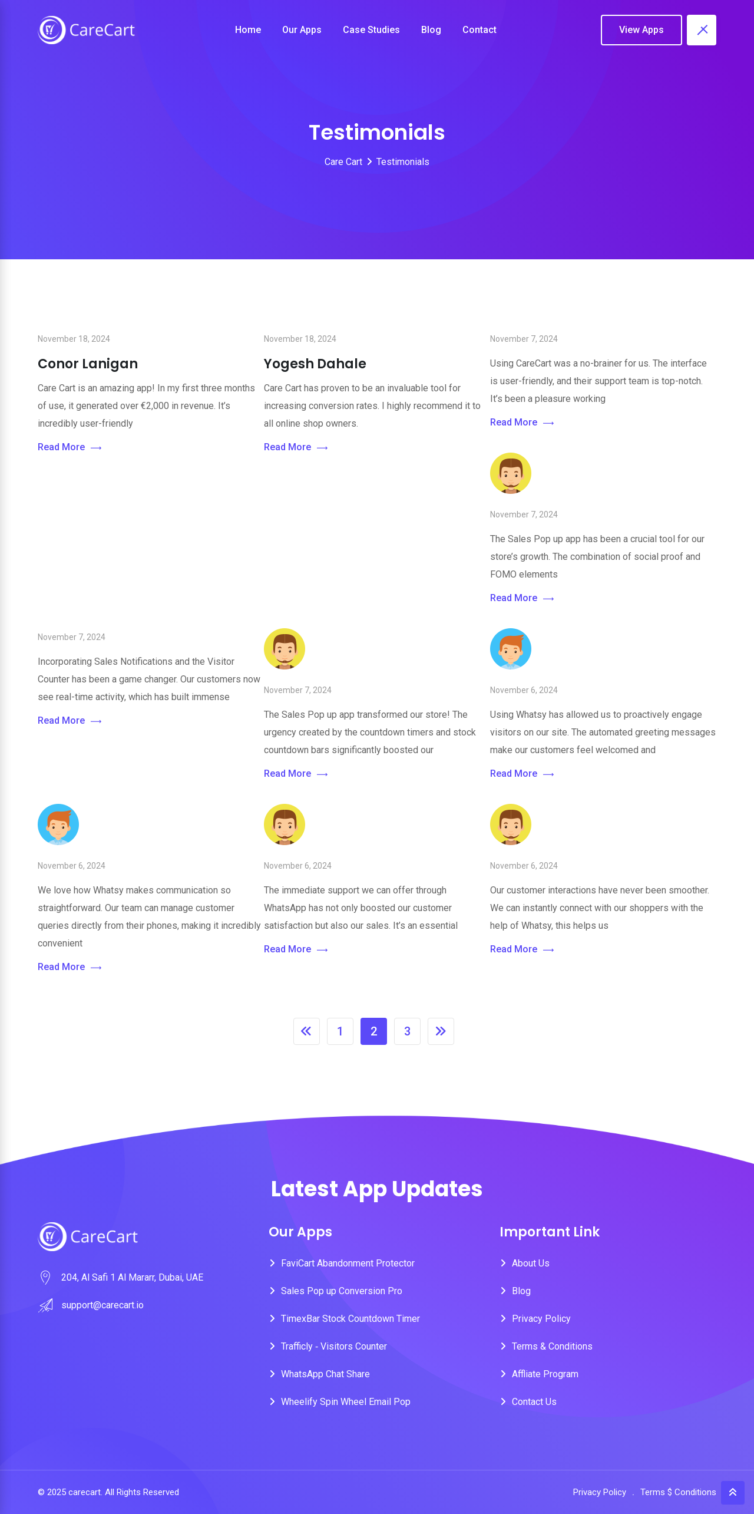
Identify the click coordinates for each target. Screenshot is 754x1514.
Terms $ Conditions (678, 1492)
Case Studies (371, 29)
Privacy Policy (541, 1318)
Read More (69, 447)
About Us (531, 1263)
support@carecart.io (102, 1305)
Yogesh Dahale (315, 364)
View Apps (641, 29)
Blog (431, 29)
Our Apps (302, 29)
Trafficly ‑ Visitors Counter (334, 1346)
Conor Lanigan (88, 364)
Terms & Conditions (552, 1346)
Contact (479, 29)
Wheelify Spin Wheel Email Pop (346, 1401)
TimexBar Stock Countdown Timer (350, 1318)
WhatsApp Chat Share (325, 1374)
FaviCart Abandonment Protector (348, 1263)
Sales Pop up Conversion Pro (341, 1291)
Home (248, 29)
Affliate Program (545, 1374)
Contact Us (534, 1401)
